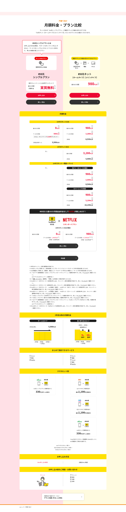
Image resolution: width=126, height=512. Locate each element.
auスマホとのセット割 (62, 448)
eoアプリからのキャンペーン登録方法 (42, 306)
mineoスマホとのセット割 (62, 452)
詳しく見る (63, 248)
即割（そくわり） (37, 281)
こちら (86, 275)
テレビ (73, 363)
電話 (73, 360)
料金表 (63, 261)
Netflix (33, 363)
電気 (32, 360)
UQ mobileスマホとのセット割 (62, 450)
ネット (33, 358)
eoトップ (22, 510)
